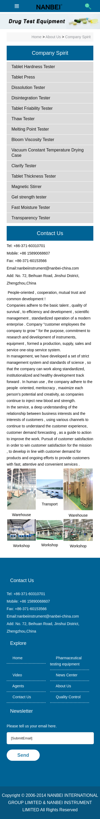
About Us (53, 37)
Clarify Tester (23, 165)
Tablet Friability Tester (32, 108)
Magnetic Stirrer (26, 186)
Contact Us (19, 697)
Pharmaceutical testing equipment (66, 661)
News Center (64, 675)
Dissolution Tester (28, 87)
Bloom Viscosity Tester (32, 139)
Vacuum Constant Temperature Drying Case (47, 153)
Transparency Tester (30, 218)
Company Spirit (78, 37)
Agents (15, 686)
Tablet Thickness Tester (33, 176)
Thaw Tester (23, 118)
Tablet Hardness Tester (33, 66)
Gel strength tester (29, 197)
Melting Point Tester (30, 129)
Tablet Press (23, 77)
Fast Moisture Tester (30, 207)
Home (36, 37)
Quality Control (65, 697)
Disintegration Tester (30, 98)
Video (14, 675)
